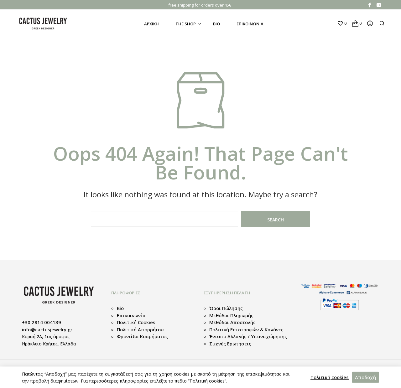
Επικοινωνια (250, 24)
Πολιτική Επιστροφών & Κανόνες (246, 329)
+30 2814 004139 (41, 322)
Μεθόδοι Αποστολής (232, 322)
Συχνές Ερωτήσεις (230, 343)
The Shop (185, 24)
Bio (216, 24)
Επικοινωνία (131, 315)
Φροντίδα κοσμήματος (142, 336)
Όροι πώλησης (226, 308)
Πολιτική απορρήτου (140, 329)
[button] (341, 23)
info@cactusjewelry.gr (47, 329)
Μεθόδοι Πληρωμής (231, 315)
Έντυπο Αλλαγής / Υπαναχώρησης (248, 336)
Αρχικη (151, 24)
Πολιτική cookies (136, 322)
